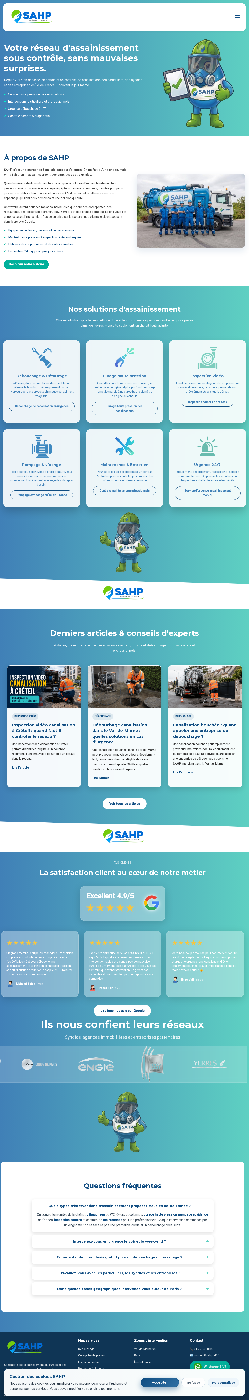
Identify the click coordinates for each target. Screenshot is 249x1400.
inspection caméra (68, 1220)
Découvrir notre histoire (26, 264)
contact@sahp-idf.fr (207, 1355)
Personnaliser (223, 1382)
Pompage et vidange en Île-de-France (42, 495)
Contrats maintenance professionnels (125, 490)
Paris (137, 1355)
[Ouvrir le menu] (237, 17)
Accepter (160, 1382)
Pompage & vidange (91, 1368)
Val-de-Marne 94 (145, 1349)
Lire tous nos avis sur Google (122, 1011)
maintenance (112, 1220)
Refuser (193, 1382)
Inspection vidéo (88, 1362)
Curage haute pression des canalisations (124, 408)
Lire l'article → (22, 767)
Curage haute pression (92, 1355)
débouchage (96, 1215)
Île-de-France (142, 1362)
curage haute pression (160, 1215)
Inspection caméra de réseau (207, 402)
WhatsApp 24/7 (210, 1367)
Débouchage (86, 1349)
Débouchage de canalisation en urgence (41, 406)
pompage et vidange (193, 1215)
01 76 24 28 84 (203, 1349)
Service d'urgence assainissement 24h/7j (207, 493)
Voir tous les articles (124, 804)
